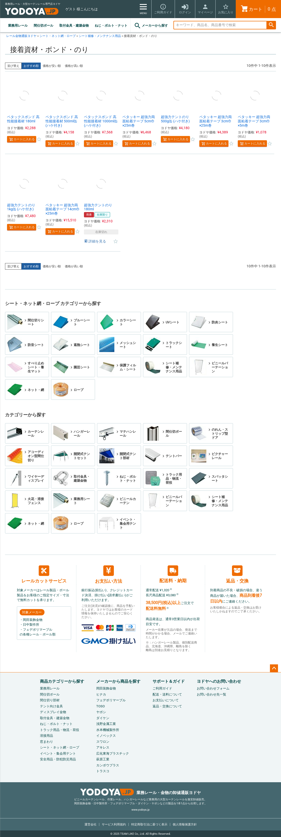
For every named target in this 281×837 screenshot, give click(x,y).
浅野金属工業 (106, 724)
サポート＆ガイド (169, 681)
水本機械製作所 (107, 730)
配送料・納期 (172, 574)
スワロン (102, 742)
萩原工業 (102, 759)
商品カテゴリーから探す (62, 681)
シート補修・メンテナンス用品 (100, 36)
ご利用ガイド (162, 688)
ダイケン (102, 718)
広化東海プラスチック (112, 753)
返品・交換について (167, 706)
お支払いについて (166, 700)
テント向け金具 (51, 706)
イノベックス (106, 735)
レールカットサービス (44, 574)
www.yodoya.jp (140, 809)
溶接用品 (46, 735)
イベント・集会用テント (58, 753)
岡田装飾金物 (106, 688)
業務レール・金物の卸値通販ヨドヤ (140, 792)
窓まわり (46, 742)
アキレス (102, 747)
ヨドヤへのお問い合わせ (219, 681)
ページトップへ (274, 668)
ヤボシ (101, 712)
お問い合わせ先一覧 (211, 694)
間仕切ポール (43, 25)
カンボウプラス (107, 765)
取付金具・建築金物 (74, 25)
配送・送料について (167, 694)
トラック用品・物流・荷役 (59, 730)
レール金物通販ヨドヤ (21, 36)
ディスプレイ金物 (53, 712)
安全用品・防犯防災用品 (58, 759)
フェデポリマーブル (111, 700)
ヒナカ (101, 694)
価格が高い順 (74, 66)
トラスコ (102, 771)
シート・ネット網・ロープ (57, 36)
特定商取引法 (149, 824)
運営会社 (90, 824)
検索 (271, 25)
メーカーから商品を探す (118, 681)
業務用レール (18, 25)
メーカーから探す (151, 25)
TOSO (100, 706)
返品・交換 (237, 574)
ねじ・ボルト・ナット (111, 25)
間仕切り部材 (50, 700)
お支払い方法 (108, 574)
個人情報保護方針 (185, 824)
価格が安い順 (52, 66)
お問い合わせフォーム (213, 688)
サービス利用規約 (114, 824)
